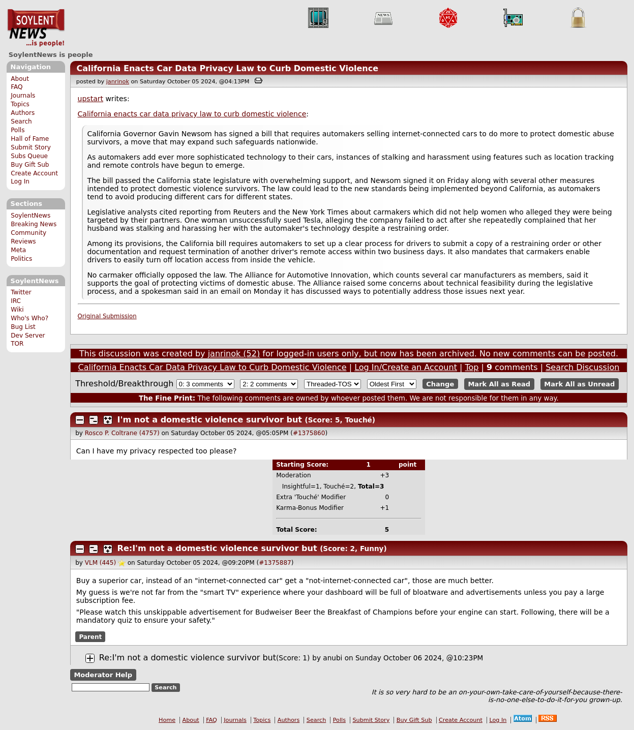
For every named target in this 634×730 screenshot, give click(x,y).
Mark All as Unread (579, 384)
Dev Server (28, 335)
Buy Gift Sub (30, 164)
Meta (18, 250)
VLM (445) (100, 562)
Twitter (21, 292)
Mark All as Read (499, 384)
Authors (23, 112)
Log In (20, 181)
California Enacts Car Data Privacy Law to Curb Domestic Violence (227, 68)
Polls (17, 130)
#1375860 (309, 433)
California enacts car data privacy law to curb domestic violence (192, 114)
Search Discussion (582, 367)
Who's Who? (29, 318)
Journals (23, 95)
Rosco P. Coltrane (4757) (122, 433)
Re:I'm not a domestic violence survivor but (217, 548)
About (20, 78)
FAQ (16, 86)
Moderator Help (103, 675)
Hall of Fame (30, 138)
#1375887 (275, 562)
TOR (17, 343)
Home (167, 720)
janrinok (117, 81)
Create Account (34, 173)
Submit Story (31, 147)
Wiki (17, 309)
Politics (21, 258)
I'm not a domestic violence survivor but (209, 419)
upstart (90, 99)
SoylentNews (36, 28)
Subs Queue (29, 156)
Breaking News (33, 224)
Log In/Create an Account (405, 367)
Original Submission (107, 316)
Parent (90, 636)
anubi (332, 658)
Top (471, 367)
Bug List (23, 326)
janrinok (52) (234, 353)
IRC (16, 301)
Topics (20, 104)
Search (21, 121)
